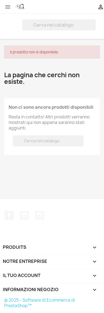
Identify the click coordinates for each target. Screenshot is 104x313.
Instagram (39, 215)
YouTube (24, 215)
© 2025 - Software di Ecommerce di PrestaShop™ (39, 303)
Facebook (9, 215)
